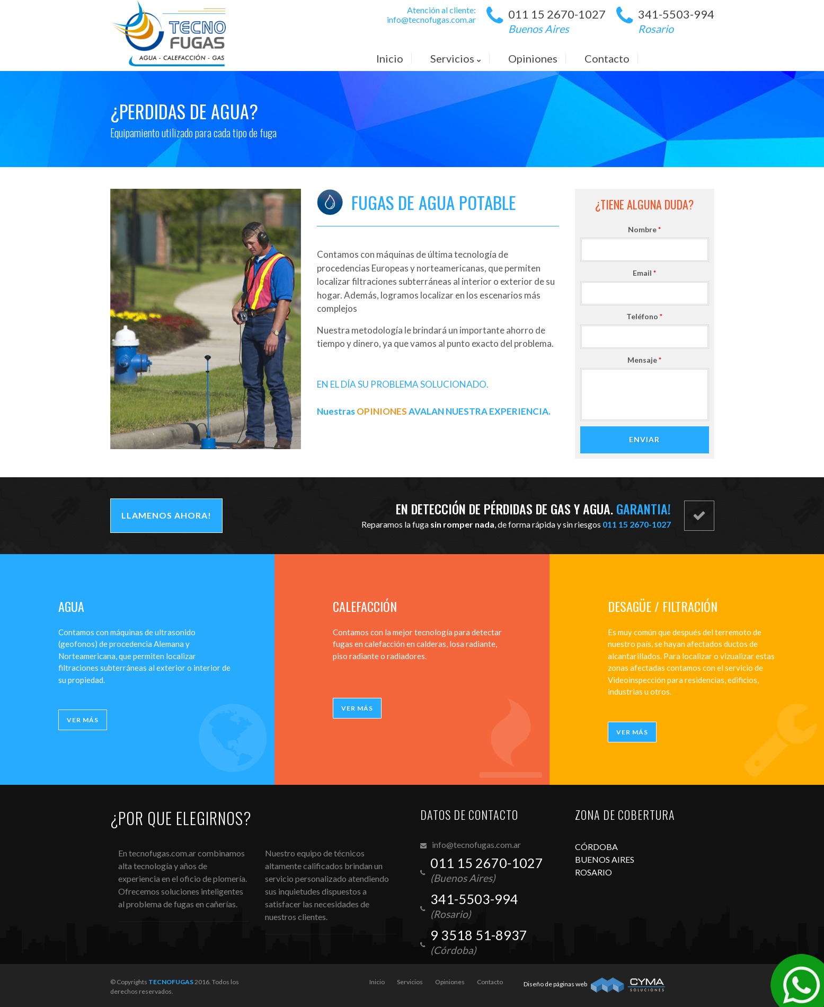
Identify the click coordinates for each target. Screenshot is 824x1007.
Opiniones (450, 982)
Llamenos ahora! (166, 515)
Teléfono (650, 316)
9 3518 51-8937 (478, 935)
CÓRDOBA (596, 847)
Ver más (83, 720)
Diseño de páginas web (555, 984)
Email (649, 272)
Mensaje (650, 359)
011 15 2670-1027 (557, 22)
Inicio (377, 982)
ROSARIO (593, 872)
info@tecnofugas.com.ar (431, 19)
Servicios (410, 982)
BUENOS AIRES (604, 859)
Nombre (649, 229)
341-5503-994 (676, 22)
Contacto (490, 982)
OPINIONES (382, 411)
